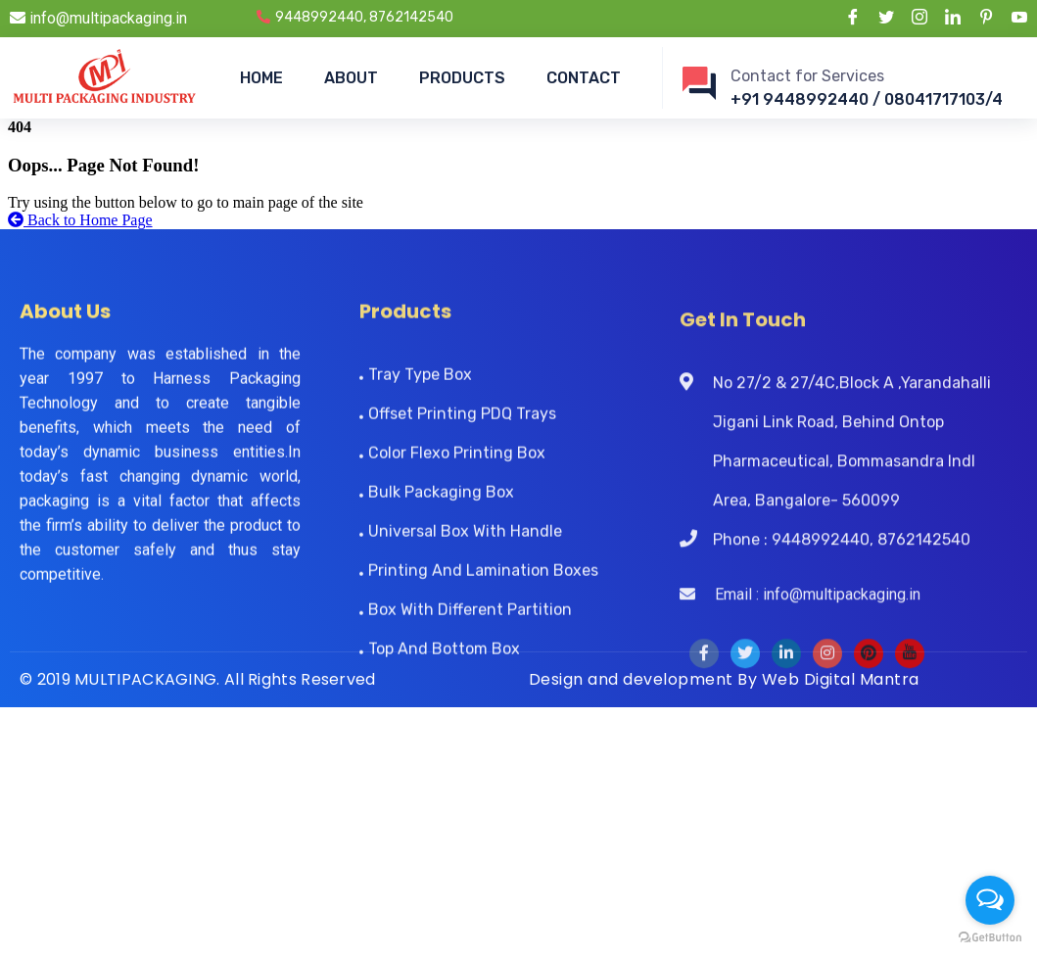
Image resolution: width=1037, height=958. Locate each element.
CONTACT (583, 78)
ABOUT (351, 78)
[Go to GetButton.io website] (990, 938)
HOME (261, 78)
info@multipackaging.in (98, 18)
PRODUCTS (462, 78)
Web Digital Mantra (840, 679)
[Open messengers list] (990, 900)
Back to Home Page (80, 220)
